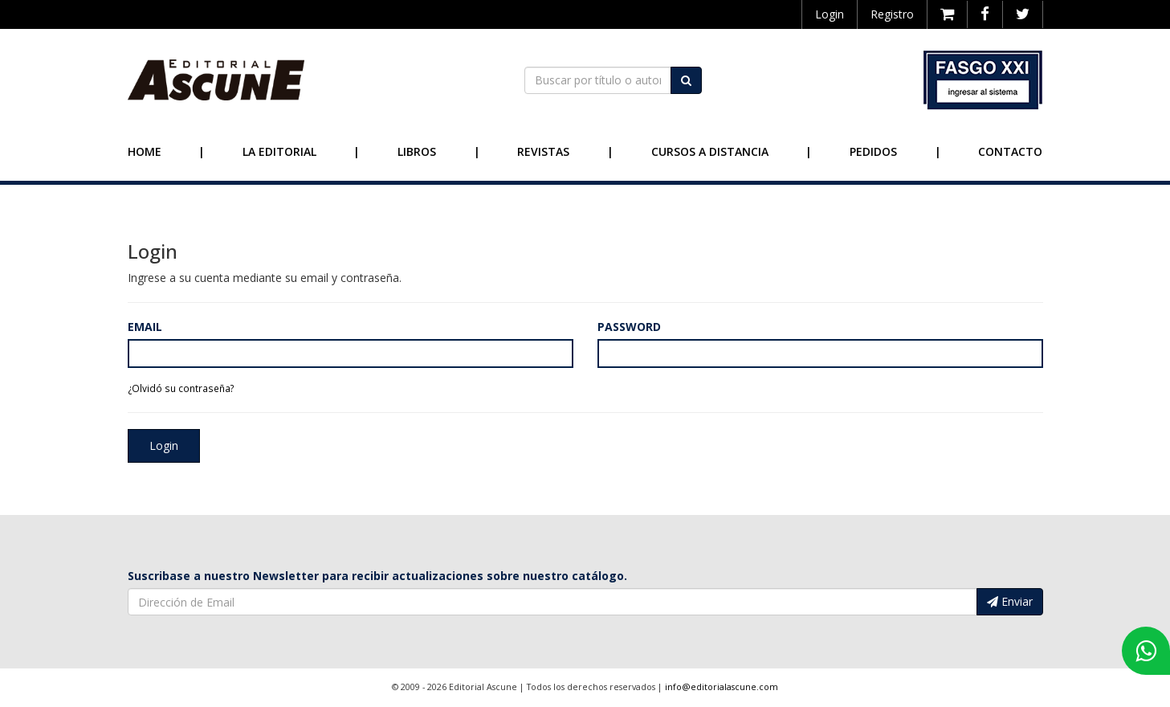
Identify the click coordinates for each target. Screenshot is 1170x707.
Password (629, 326)
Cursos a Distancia (709, 151)
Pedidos (873, 151)
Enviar (1010, 601)
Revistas (543, 151)
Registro (892, 14)
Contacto (1010, 151)
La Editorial (279, 151)
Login (829, 14)
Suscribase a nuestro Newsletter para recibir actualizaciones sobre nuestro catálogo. (377, 575)
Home (144, 151)
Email (145, 326)
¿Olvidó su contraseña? (181, 388)
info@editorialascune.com (721, 687)
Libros (416, 151)
